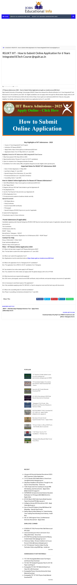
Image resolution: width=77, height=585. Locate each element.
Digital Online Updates (30, 582)
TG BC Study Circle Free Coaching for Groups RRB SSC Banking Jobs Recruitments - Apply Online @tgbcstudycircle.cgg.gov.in (37, 483)
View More (50, 543)
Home (6, 16)
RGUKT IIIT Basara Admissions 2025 (45, 16)
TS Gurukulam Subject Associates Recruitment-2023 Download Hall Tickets (41, 377)
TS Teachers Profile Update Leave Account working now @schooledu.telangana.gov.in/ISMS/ (42, 370)
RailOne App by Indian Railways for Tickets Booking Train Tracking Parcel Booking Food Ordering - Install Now (38, 508)
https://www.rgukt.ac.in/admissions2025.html (41, 258)
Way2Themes (11, 582)
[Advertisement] (38, 32)
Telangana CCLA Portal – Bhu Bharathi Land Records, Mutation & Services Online (41, 399)
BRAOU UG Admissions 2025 (20, 16)
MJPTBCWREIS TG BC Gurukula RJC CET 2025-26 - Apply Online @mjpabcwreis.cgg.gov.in (42, 406)
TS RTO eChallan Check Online (14, 21)
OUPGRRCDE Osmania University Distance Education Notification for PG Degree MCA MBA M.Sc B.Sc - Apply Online (38, 489)
